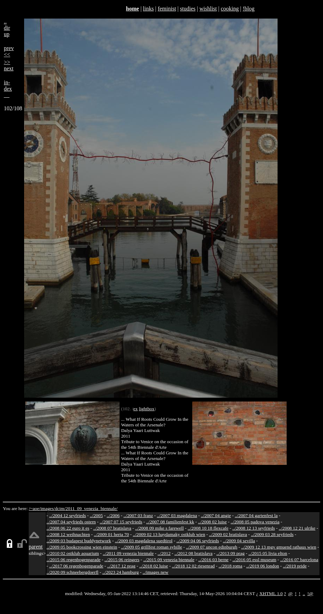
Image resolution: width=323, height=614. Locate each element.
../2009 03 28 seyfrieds (272, 534)
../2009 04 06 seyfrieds (198, 540)
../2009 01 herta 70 (111, 534)
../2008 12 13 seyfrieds (253, 528)
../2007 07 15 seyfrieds (121, 521)
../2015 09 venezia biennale (168, 559)
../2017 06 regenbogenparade (76, 565)
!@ (310, 593)
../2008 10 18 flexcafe (208, 528)
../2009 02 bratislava (228, 534)
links (148, 9)
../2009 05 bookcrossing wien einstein (81, 547)
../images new (155, 572)
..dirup (7, 28)
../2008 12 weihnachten (68, 534)
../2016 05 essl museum (254, 559)
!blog (248, 9)
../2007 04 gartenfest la (256, 515)
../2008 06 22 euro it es (67, 528)
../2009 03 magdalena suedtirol (144, 540)
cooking (230, 9)
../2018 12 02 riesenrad (193, 565)
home (132, 9)
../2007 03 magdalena (177, 515)
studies (187, 9)
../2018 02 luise (153, 565)
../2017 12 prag (121, 565)
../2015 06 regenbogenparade (73, 559)
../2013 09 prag (230, 553)
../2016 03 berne (213, 559)
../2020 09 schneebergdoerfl (72, 572)
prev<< (9, 51)
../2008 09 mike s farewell (159, 528)
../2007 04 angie (216, 515)
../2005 (96, 515)
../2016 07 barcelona (299, 559)
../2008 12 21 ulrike (297, 528)
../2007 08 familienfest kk (170, 521)
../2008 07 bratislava (112, 528)
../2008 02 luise (212, 521)
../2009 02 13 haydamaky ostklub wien (169, 534)
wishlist (208, 9)
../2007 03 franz (138, 515)
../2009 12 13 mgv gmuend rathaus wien (278, 547)
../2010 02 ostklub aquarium (72, 553)
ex (135, 408)
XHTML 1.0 (271, 593)
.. (304, 593)
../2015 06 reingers (122, 559)
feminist (167, 9)
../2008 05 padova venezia (255, 521)
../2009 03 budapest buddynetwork (78, 540)
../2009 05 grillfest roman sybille (151, 547)
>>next (9, 65)
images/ (48, 508)
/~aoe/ (35, 508)
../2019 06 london (262, 565)
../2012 (164, 553)
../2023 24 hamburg (120, 572)
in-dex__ (8, 88)
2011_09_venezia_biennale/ (91, 508)
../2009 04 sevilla (239, 540)
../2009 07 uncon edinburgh (211, 547)
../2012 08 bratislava (193, 553)
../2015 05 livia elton (268, 553)
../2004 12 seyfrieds (67, 515)
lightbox (146, 408)
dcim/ (60, 508)
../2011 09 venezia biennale (128, 553)
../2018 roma (230, 565)
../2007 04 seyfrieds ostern (71, 521)
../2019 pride (295, 565)
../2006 (113, 515)
